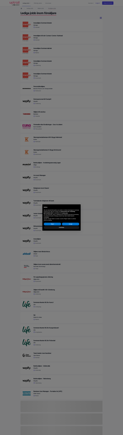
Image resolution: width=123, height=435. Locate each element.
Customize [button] (61, 227)
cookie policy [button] (65, 213)
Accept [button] (70, 224)
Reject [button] (52, 224)
